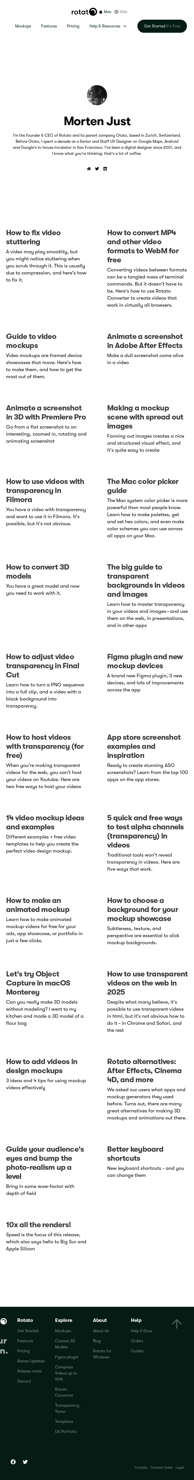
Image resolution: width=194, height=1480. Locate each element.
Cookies (141, 1467)
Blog (97, 1341)
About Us (101, 1331)
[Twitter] (97, 169)
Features (49, 26)
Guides (137, 1351)
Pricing (73, 26)
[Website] (89, 169)
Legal (180, 1467)
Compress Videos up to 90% (66, 1373)
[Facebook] (13, 1462)
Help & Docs (141, 1331)
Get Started (27, 1331)
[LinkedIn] (105, 169)
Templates (64, 1421)
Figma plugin (66, 1357)
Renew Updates (31, 1361)
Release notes (29, 1371)
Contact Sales (161, 1467)
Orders (137, 1341)
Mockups (23, 26)
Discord (24, 1381)
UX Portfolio (66, 1431)
